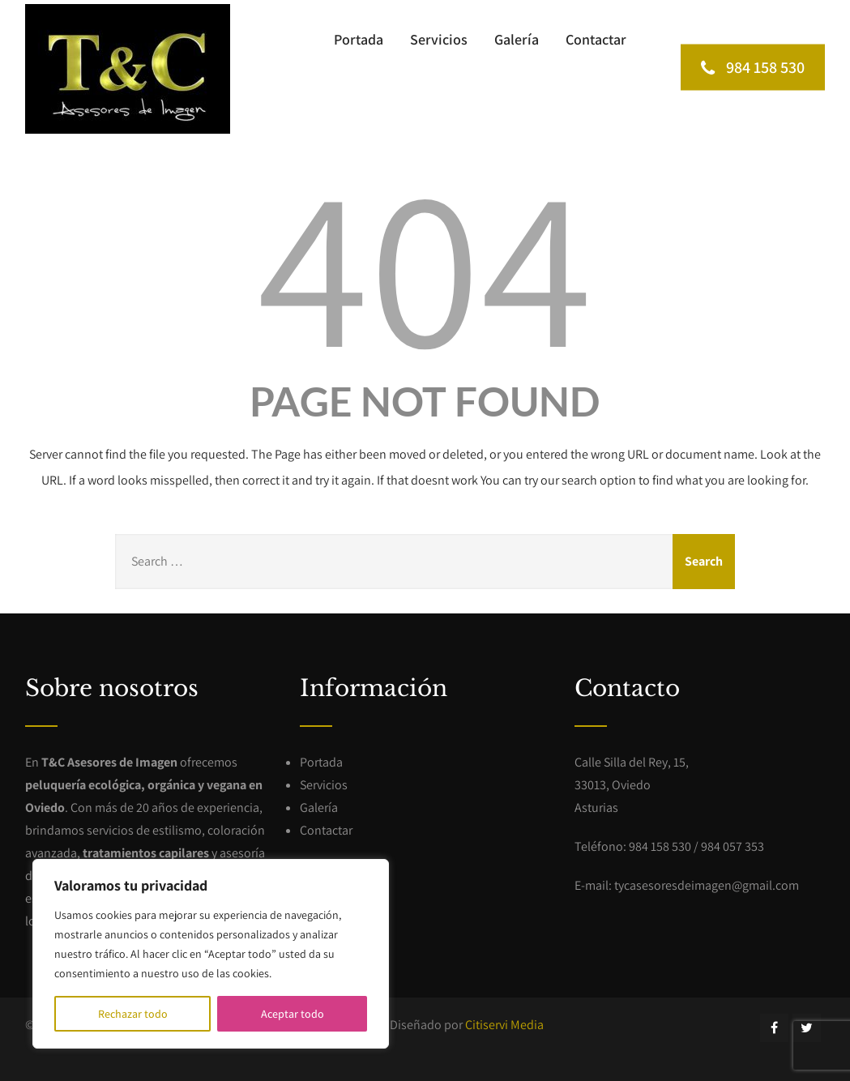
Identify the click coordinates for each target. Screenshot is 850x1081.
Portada (358, 39)
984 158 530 (753, 66)
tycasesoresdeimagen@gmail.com (706, 885)
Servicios (439, 39)
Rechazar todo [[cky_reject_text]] (133, 1013)
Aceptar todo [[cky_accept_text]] (292, 1013)
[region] (210, 954)
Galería (516, 39)
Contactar (596, 39)
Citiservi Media (504, 1024)
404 (424, 263)
